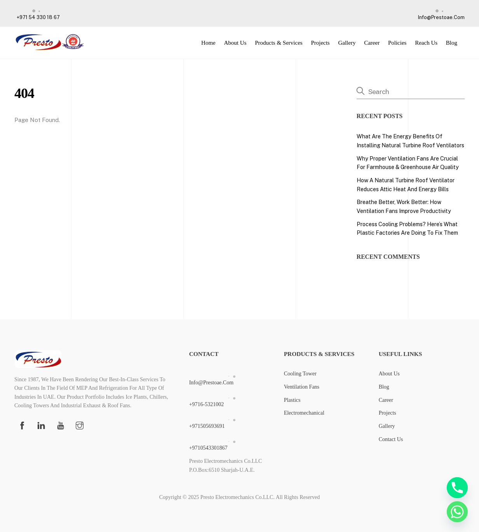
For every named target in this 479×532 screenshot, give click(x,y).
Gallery (346, 43)
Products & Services (278, 43)
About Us (235, 43)
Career (372, 43)
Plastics (292, 400)
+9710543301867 (232, 443)
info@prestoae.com (440, 13)
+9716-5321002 (232, 400)
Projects (320, 43)
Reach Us (426, 43)
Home (208, 43)
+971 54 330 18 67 (37, 13)
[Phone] (457, 487)
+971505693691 (232, 421)
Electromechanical (304, 413)
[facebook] (22, 424)
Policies (397, 43)
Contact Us (391, 439)
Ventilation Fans (301, 387)
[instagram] (79, 424)
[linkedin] (41, 424)
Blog (451, 43)
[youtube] (60, 424)
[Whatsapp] (457, 511)
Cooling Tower (300, 374)
